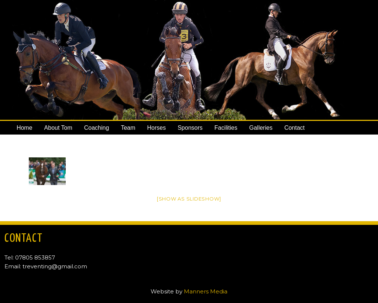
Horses (156, 128)
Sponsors (190, 128)
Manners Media (205, 291)
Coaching (96, 128)
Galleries (260, 128)
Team (128, 128)
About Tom (58, 128)
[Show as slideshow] (189, 199)
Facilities (225, 128)
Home (24, 128)
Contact (294, 128)
